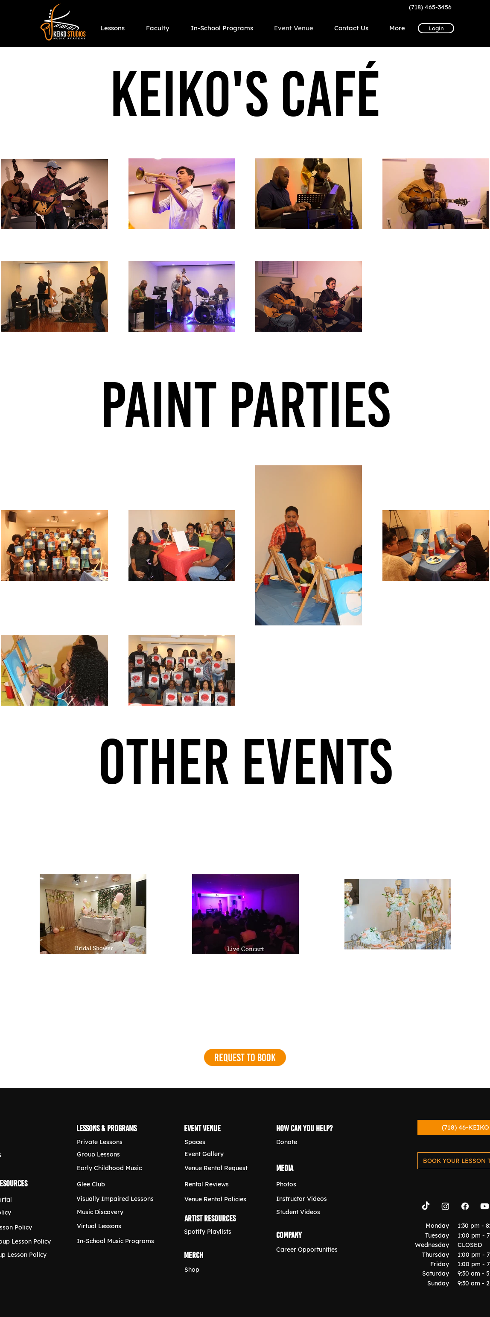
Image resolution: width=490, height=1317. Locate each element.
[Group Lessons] (113, 1154)
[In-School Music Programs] (116, 1241)
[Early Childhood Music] (113, 1168)
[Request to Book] (245, 1057)
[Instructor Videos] (312, 1198)
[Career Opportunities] (312, 1249)
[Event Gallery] (220, 1154)
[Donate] (312, 1142)
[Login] (436, 28)
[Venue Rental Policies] (220, 1199)
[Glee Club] (113, 1184)
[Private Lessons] (113, 1142)
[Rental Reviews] (220, 1184)
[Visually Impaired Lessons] (115, 1198)
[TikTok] (426, 1206)
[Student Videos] (312, 1212)
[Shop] (220, 1269)
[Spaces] (220, 1142)
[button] (397, 28)
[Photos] (312, 1184)
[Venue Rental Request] (220, 1168)
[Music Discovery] (113, 1212)
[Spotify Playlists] (220, 1231)
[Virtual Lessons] (113, 1226)
